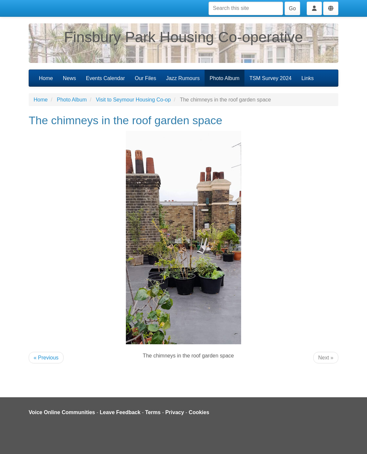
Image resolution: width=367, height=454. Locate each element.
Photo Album (225, 78)
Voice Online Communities (62, 412)
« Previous (46, 357)
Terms (153, 412)
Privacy (174, 412)
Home (46, 78)
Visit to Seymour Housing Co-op (133, 99)
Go (292, 8)
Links (307, 78)
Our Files (145, 78)
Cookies (199, 412)
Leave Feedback (120, 412)
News (69, 78)
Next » (325, 357)
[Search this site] (246, 8)
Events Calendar (105, 78)
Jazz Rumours (183, 78)
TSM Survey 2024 (270, 78)
